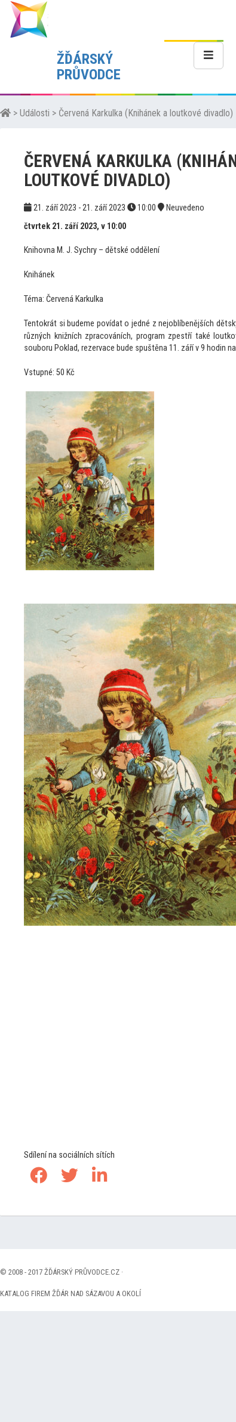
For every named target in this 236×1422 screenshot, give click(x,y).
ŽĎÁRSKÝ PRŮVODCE (89, 67)
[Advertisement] (124, 1061)
